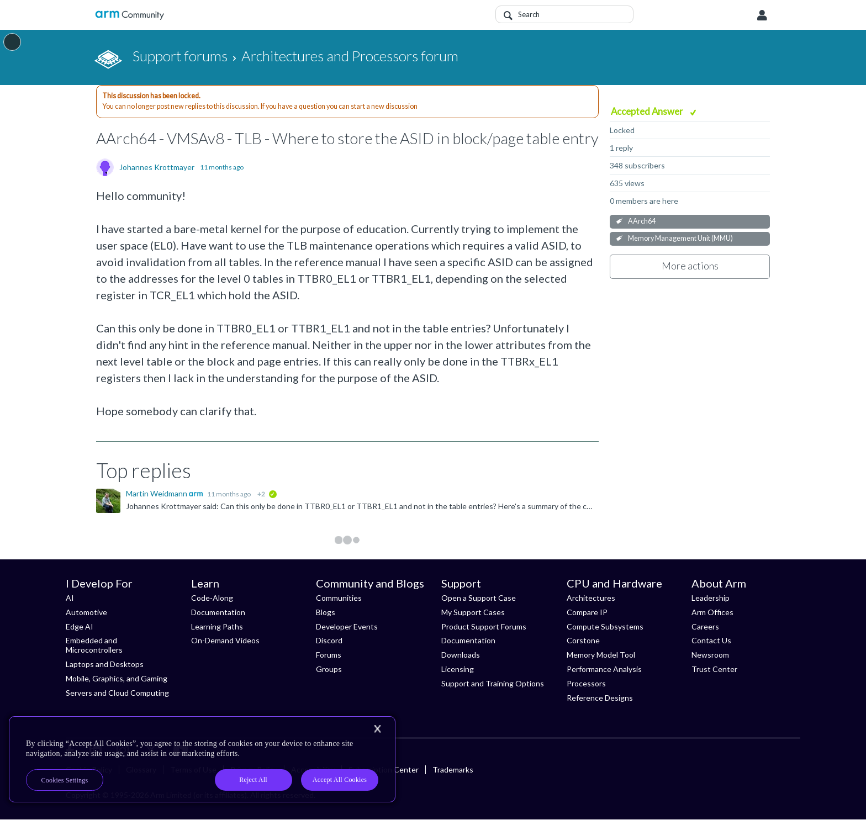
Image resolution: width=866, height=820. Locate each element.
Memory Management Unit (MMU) (680, 238)
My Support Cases (473, 612)
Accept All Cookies (340, 780)
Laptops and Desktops (105, 664)
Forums (328, 654)
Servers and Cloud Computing (117, 692)
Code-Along (212, 597)
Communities (339, 597)
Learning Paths (217, 626)
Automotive (86, 612)
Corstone (583, 640)
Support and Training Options (492, 683)
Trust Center (714, 669)
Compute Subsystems (605, 626)
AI (70, 597)
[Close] (377, 729)
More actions (690, 266)
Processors (586, 683)
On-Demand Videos (225, 640)
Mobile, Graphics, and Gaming (116, 678)
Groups (329, 669)
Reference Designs (600, 697)
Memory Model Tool (601, 654)
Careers (705, 626)
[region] (202, 759)
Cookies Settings (64, 780)
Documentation (218, 612)
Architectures (591, 597)
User (762, 15)
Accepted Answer (648, 111)
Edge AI (79, 626)
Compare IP (587, 612)
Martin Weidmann (157, 493)
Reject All (253, 780)
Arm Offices (712, 612)
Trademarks (452, 769)
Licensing (457, 669)
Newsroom (710, 654)
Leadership (710, 597)
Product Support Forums (483, 626)
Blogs (325, 612)
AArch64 (642, 221)
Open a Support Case (478, 597)
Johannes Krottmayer (156, 167)
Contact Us (711, 640)
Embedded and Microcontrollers (94, 645)
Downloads (460, 654)
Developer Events (347, 626)
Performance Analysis (604, 669)
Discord (329, 640)
